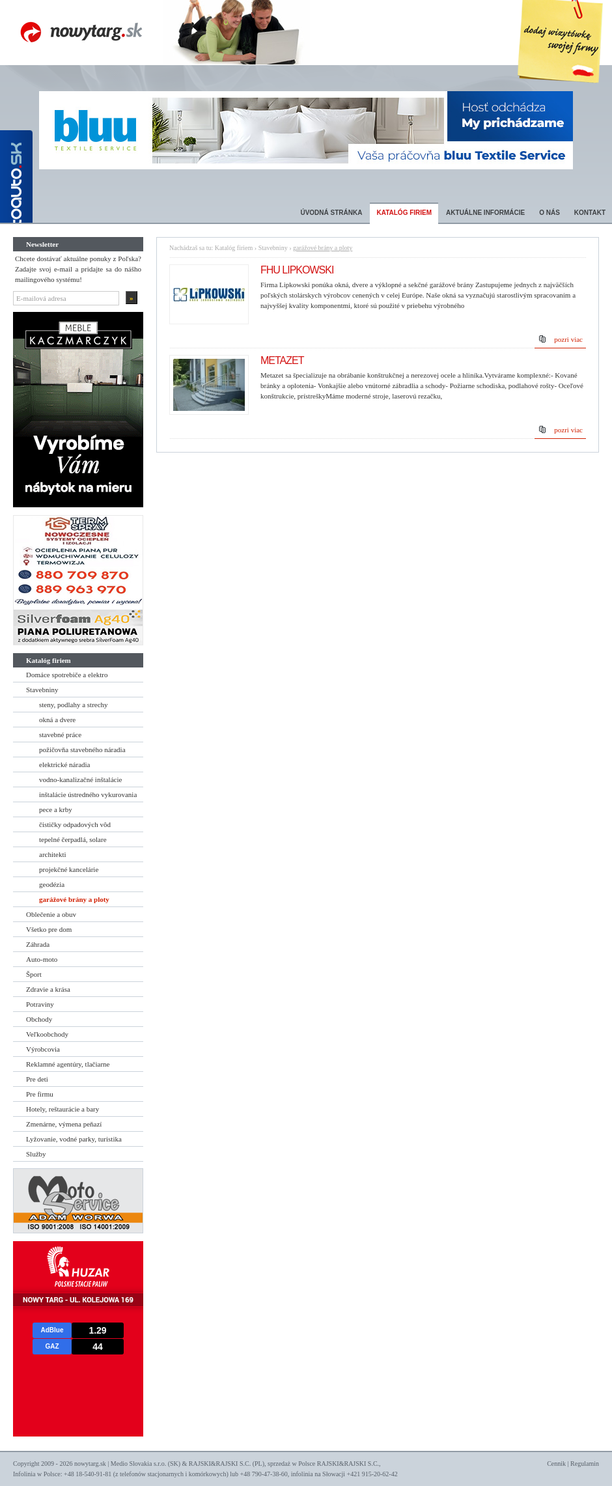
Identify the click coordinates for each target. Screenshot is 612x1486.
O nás (549, 212)
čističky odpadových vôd (75, 824)
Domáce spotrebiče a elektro (67, 675)
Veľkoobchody (47, 1034)
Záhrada (37, 944)
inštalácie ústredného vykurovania (88, 794)
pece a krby (55, 809)
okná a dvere (57, 719)
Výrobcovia (43, 1049)
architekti (52, 854)
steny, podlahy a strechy (73, 704)
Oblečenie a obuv (51, 914)
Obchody (39, 1019)
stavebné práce (60, 734)
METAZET (281, 360)
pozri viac (568, 339)
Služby (36, 1154)
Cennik (556, 1463)
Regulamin (584, 1463)
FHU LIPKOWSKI (296, 269)
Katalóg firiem (404, 212)
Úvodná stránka (331, 212)
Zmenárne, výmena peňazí (64, 1124)
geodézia (51, 884)
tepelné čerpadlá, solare (73, 839)
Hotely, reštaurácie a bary (62, 1109)
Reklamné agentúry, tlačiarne (67, 1064)
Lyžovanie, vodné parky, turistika (74, 1139)
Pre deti (37, 1079)
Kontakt (589, 212)
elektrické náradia (64, 764)
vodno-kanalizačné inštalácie (80, 779)
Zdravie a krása (48, 989)
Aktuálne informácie (485, 212)
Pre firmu (39, 1094)
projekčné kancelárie (68, 869)
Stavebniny (42, 690)
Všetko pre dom (49, 929)
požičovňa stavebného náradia (82, 749)
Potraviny (40, 1004)
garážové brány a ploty (74, 899)
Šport (34, 974)
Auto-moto (41, 959)
